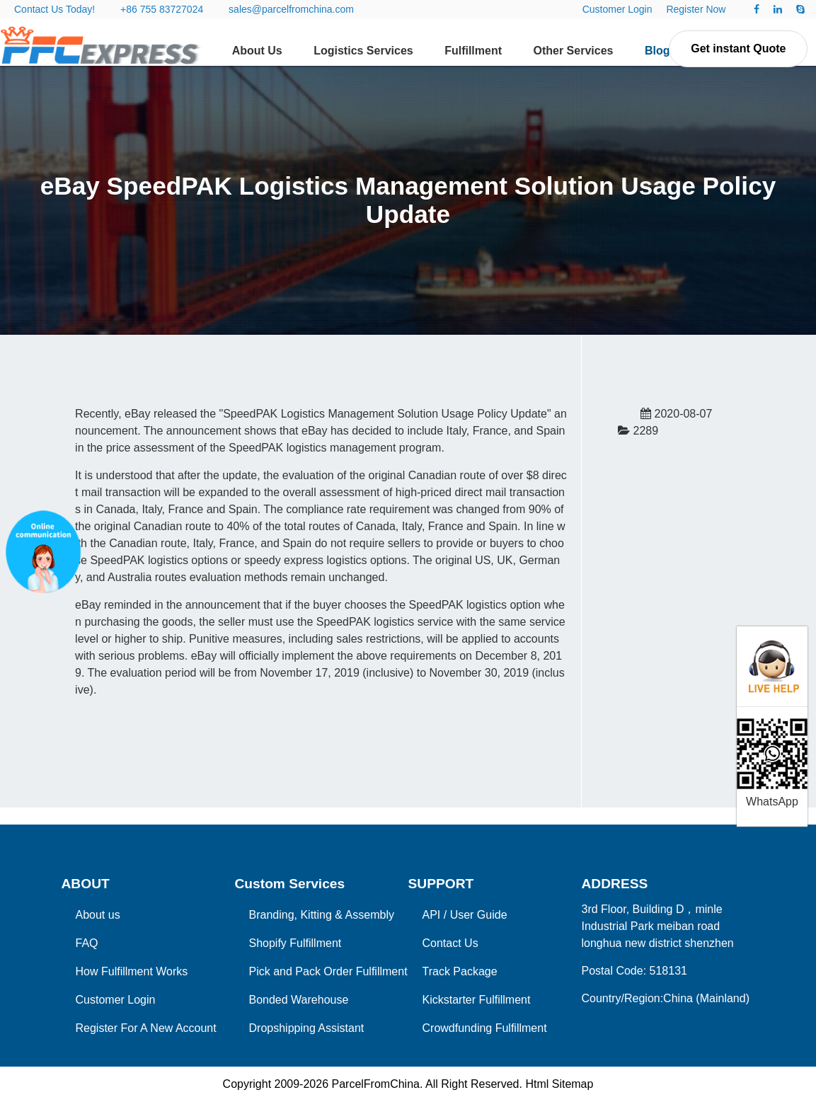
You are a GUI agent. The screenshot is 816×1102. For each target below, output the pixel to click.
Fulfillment (473, 51)
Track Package (460, 971)
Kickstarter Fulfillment (477, 1000)
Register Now (695, 9)
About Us (257, 51)
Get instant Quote (738, 48)
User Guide (478, 915)
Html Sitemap (559, 1084)
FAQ (87, 943)
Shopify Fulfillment (295, 943)
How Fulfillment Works (132, 971)
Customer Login (617, 9)
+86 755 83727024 (161, 9)
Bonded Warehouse (299, 1000)
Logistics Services (363, 51)
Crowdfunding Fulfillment (485, 1028)
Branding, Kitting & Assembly (321, 915)
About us (98, 915)
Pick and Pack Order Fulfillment (328, 971)
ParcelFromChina (375, 1084)
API (432, 915)
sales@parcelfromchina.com (291, 9)
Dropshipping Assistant (306, 1028)
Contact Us (450, 943)
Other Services (574, 51)
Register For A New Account (146, 1028)
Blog (657, 51)
